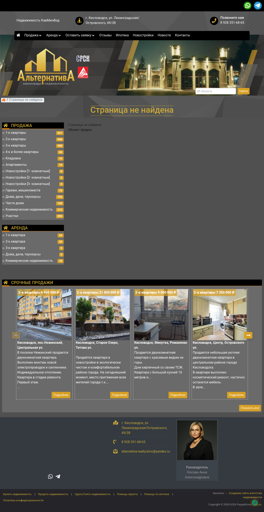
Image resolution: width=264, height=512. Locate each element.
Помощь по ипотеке (156, 494)
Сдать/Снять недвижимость (92, 494)
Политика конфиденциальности (23, 500)
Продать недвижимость (53, 494)
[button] (248, 335)
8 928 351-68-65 (232, 23)
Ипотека (122, 35)
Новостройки (143, 35)
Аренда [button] (53, 35)
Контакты (182, 35)
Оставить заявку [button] (80, 35)
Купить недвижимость (17, 494)
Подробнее (60, 395)
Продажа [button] (33, 35)
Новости (164, 35)
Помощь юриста (127, 494)
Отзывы (105, 35)
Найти (243, 91)
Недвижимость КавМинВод (37, 20)
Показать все (250, 408)
